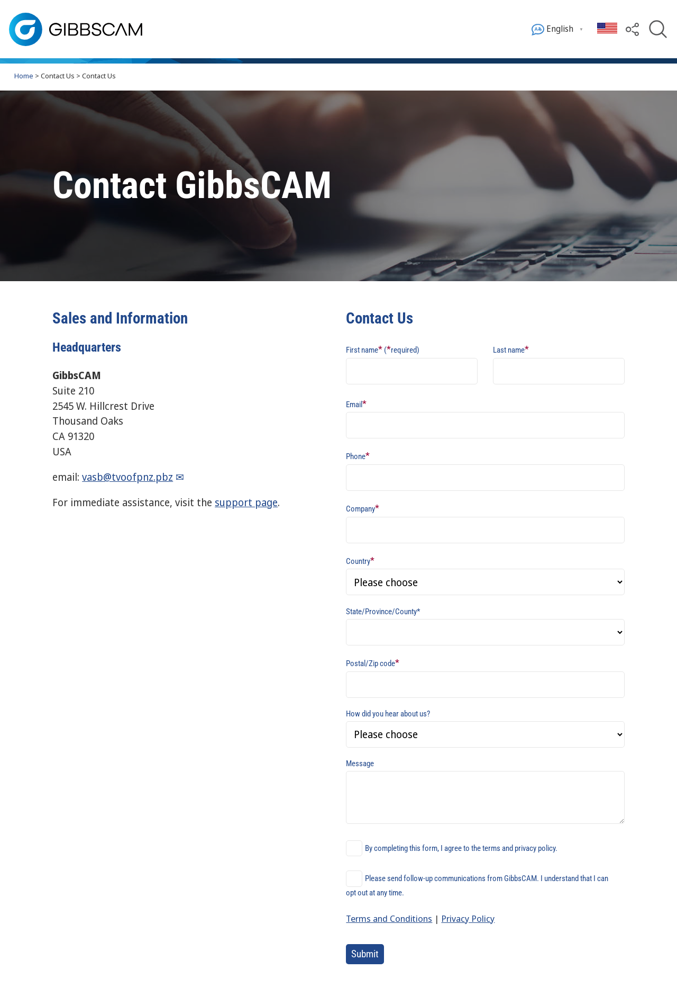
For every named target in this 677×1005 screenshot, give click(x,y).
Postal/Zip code (372, 662)
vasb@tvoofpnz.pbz (127, 477)
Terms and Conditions (389, 918)
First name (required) (382, 349)
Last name (511, 349)
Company (362, 508)
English (552, 29)
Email (356, 403)
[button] (632, 28)
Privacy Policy (468, 918)
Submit (365, 954)
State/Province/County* (383, 611)
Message (360, 763)
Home (23, 75)
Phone (358, 455)
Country (360, 560)
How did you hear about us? (388, 714)
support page (246, 502)
